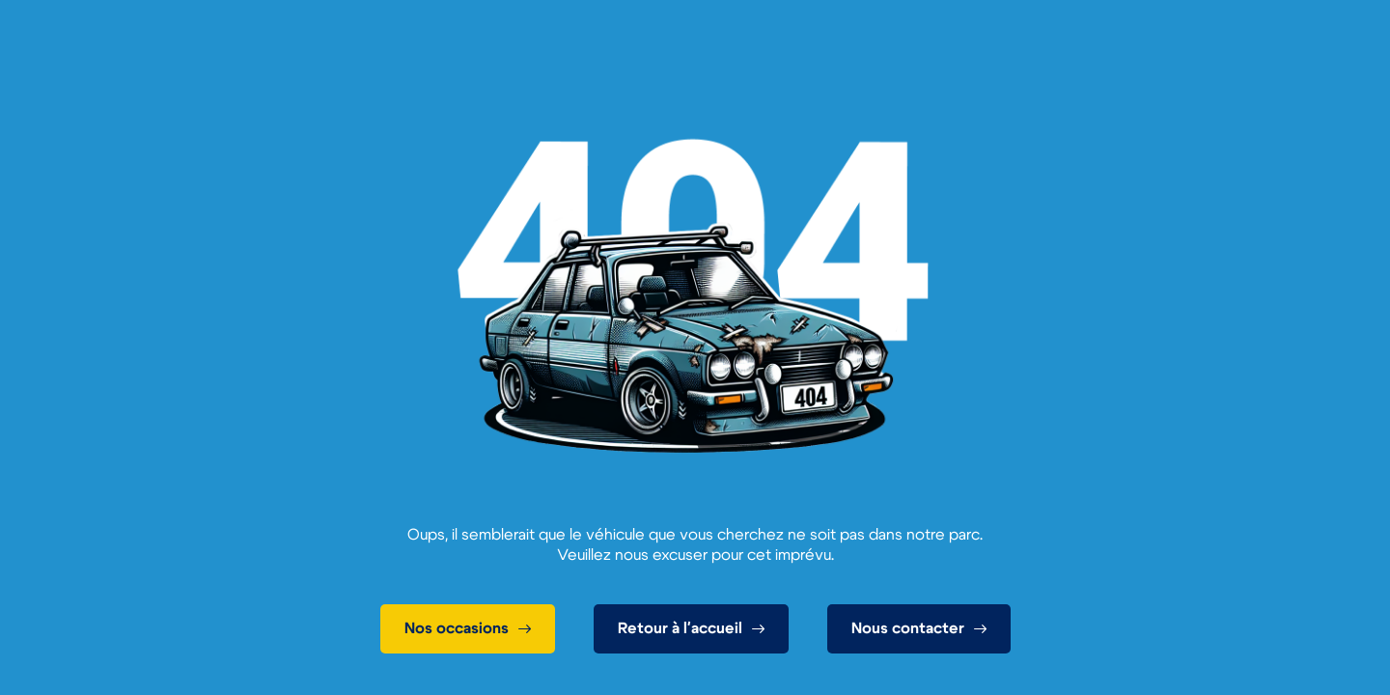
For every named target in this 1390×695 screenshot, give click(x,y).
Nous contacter (907, 628)
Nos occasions (456, 628)
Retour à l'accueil (680, 628)
